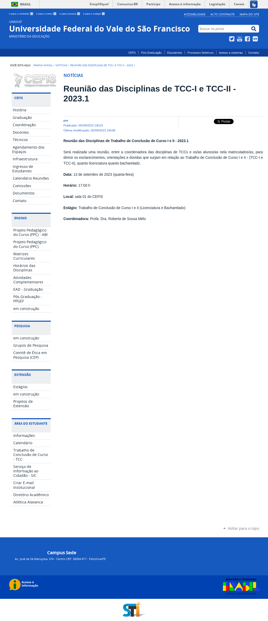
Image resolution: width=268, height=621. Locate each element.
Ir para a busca (70, 13)
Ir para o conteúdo (21, 13)
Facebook (248, 38)
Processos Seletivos (201, 52)
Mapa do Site (249, 14)
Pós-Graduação (151, 52)
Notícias (61, 65)
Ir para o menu (46, 13)
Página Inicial (42, 65)
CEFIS (132, 52)
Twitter (232, 38)
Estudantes (174, 52)
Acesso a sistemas (231, 52)
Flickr (256, 38)
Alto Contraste (222, 14)
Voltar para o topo (243, 528)
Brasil (25, 4)
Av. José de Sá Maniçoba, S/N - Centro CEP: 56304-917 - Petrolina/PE (60, 559)
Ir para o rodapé (94, 13)
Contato (253, 52)
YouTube (240, 38)
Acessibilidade (194, 14)
